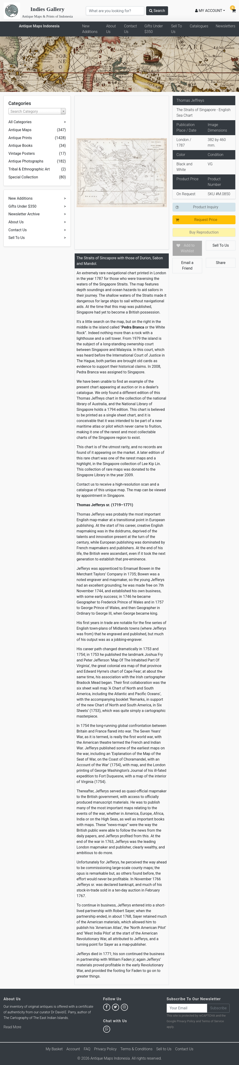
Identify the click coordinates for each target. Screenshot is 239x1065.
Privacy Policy (186, 1021)
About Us (111, 29)
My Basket (54, 1049)
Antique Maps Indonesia (39, 26)
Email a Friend (187, 265)
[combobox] (37, 111)
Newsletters (225, 26)
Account (73, 1049)
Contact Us (130, 29)
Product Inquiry (205, 207)
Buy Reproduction (203, 232)
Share (220, 262)
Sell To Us (176, 29)
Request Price (205, 219)
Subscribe (218, 1008)
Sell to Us (163, 1049)
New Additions (90, 29)
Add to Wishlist (188, 248)
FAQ (87, 1049)
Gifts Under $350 (153, 29)
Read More (12, 1027)
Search (157, 10)
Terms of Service (212, 1021)
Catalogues (199, 26)
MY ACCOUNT (208, 10)
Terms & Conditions (136, 1049)
